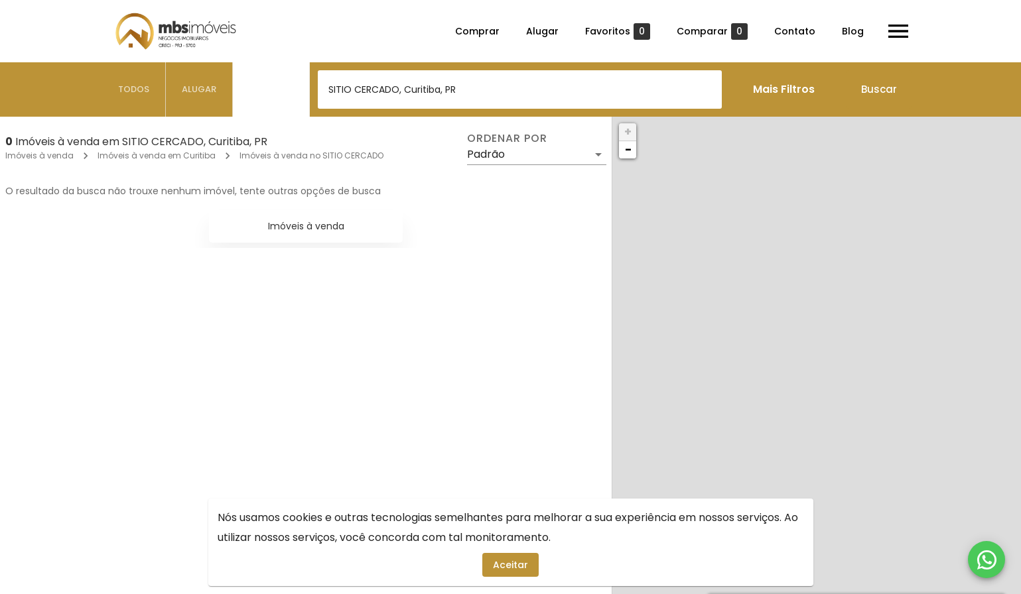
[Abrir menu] (898, 31)
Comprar (477, 31)
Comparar (712, 31)
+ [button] (628, 131)
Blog (853, 31)
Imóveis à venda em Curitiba (157, 155)
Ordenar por (507, 138)
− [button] (628, 149)
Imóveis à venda (39, 155)
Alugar (542, 31)
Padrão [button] (486, 154)
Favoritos (617, 31)
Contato (794, 31)
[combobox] (520, 89)
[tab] (134, 89)
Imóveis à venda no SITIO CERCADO (311, 155)
